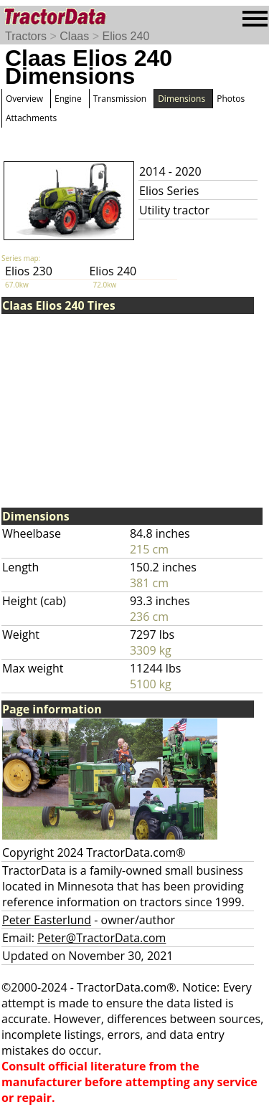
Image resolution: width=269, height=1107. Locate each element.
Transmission (119, 98)
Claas (74, 36)
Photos (231, 98)
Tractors (26, 36)
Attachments (31, 118)
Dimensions (181, 98)
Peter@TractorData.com (101, 938)
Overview (24, 98)
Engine (68, 98)
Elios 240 (125, 36)
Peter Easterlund (46, 920)
